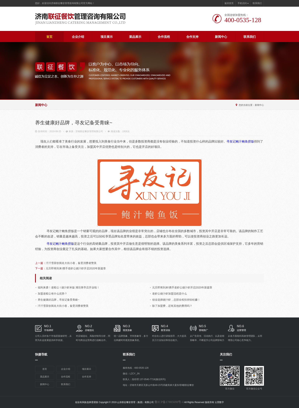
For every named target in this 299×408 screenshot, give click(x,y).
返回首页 (229, 3)
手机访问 (243, 3)
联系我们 (257, 3)
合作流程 (164, 36)
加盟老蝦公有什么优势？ (52, 293)
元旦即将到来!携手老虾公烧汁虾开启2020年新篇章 (76, 268)
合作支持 (192, 36)
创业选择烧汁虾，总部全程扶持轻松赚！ (176, 299)
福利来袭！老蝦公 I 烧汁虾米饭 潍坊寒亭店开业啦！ (69, 287)
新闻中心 (221, 36)
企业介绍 (78, 36)
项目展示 (106, 36)
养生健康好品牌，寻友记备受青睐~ (58, 299)
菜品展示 (135, 36)
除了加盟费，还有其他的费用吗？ (172, 305)
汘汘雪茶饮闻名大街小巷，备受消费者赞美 (71, 263)
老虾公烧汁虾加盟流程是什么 (169, 293)
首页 (49, 36)
